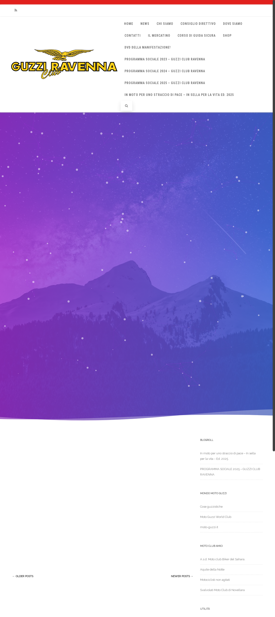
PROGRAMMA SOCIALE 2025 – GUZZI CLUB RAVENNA (165, 83)
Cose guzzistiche (211, 506)
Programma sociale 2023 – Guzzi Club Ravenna (165, 59)
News (144, 24)
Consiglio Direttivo (198, 24)
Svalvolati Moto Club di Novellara (222, 590)
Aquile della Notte (212, 569)
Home (128, 24)
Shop (227, 35)
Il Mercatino (159, 35)
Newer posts (182, 576)
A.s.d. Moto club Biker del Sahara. (222, 559)
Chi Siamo (165, 24)
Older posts (22, 576)
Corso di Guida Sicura (197, 35)
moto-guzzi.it (209, 527)
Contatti (133, 35)
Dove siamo (232, 24)
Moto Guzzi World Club (215, 517)
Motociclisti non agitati (215, 579)
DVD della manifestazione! (148, 47)
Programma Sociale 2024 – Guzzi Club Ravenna (165, 71)
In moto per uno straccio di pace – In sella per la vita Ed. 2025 (179, 95)
